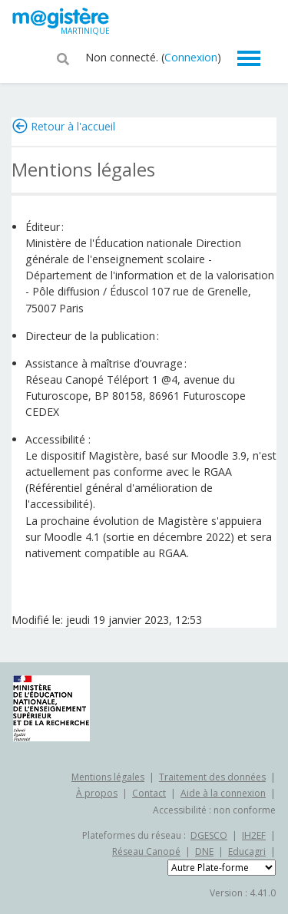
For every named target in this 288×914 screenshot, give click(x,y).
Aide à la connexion (223, 793)
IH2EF (254, 835)
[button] (63, 57)
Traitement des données (212, 777)
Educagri (247, 851)
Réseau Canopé (146, 851)
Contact (149, 793)
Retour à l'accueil (73, 126)
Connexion (190, 57)
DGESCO (208, 835)
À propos (97, 793)
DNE (204, 851)
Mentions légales (107, 777)
